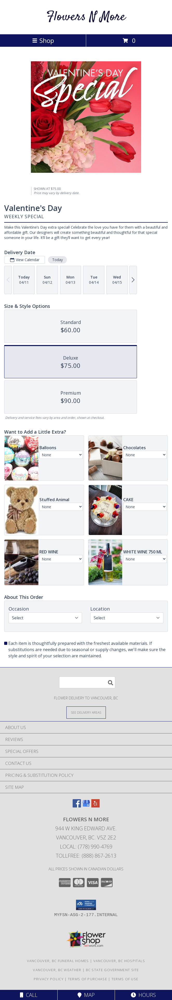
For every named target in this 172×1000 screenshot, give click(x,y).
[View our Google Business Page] (86, 806)
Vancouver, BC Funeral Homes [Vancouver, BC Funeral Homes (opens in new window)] (58, 960)
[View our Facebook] (77, 806)
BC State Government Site (112, 970)
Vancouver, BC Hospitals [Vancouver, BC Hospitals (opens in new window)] (119, 960)
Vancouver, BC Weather (57, 970)
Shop (43, 40)
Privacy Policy (49, 979)
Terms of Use (125, 979)
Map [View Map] (86, 994)
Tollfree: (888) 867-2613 (86, 855)
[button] (86, 905)
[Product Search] (87, 682)
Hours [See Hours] (143, 994)
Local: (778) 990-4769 (86, 846)
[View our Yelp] (95, 806)
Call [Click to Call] (28, 994)
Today (57, 259)
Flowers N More (86, 17)
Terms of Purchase (87, 979)
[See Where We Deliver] (86, 712)
